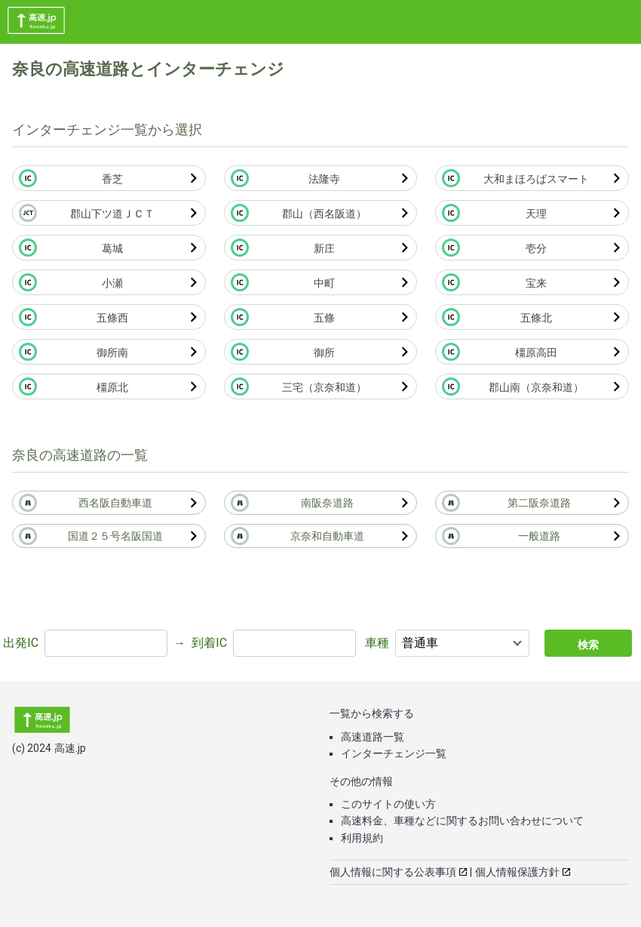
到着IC (209, 643)
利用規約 (362, 838)
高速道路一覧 (372, 737)
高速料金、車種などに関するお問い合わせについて (462, 821)
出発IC (20, 643)
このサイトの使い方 (388, 804)
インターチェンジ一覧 (393, 753)
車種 (377, 643)
